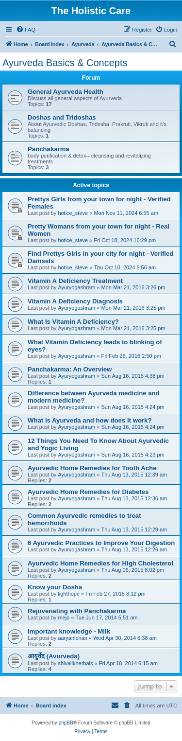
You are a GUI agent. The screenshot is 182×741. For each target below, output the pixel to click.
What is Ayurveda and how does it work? (89, 420)
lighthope (69, 594)
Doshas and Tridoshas (62, 117)
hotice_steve (73, 213)
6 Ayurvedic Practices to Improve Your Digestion (101, 543)
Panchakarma (48, 149)
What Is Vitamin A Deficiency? (73, 321)
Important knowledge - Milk (69, 631)
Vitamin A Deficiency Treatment (75, 280)
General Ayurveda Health (65, 91)
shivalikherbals (75, 663)
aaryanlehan (72, 638)
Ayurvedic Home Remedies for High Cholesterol (100, 563)
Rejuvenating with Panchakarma (77, 611)
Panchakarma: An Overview (70, 369)
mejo (63, 617)
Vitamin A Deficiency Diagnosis (75, 301)
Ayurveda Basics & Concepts (65, 62)
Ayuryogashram (76, 287)
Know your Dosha (55, 587)
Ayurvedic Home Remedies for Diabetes (88, 491)
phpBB (66, 722)
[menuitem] (25, 29)
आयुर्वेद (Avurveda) (54, 656)
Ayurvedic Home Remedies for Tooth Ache (92, 468)
